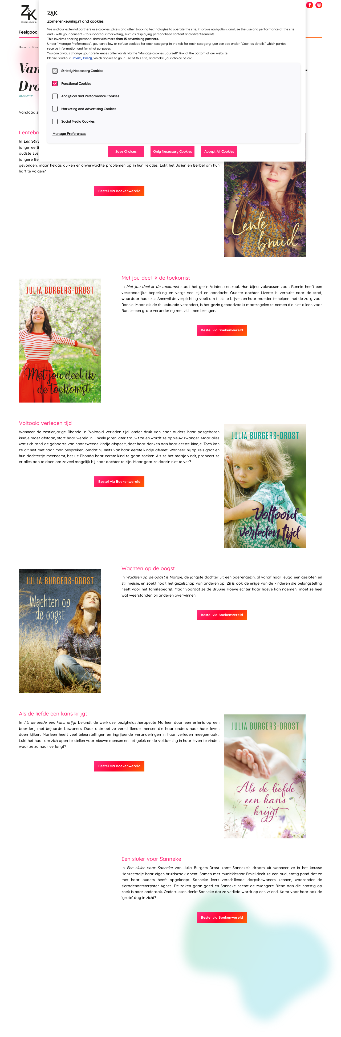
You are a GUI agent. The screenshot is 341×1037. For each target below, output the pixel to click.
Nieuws (37, 47)
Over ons (316, 1029)
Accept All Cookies (219, 151)
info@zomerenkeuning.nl (35, 1034)
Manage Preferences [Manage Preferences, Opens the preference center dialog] (69, 133)
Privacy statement (310, 1024)
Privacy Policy (81, 58)
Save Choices (125, 151)
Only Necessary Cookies (172, 151)
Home (22, 47)
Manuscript (314, 1035)
